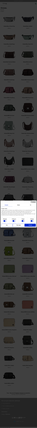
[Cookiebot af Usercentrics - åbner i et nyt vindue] (31, 202)
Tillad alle (30, 225)
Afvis (7, 225)
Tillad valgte (18, 225)
